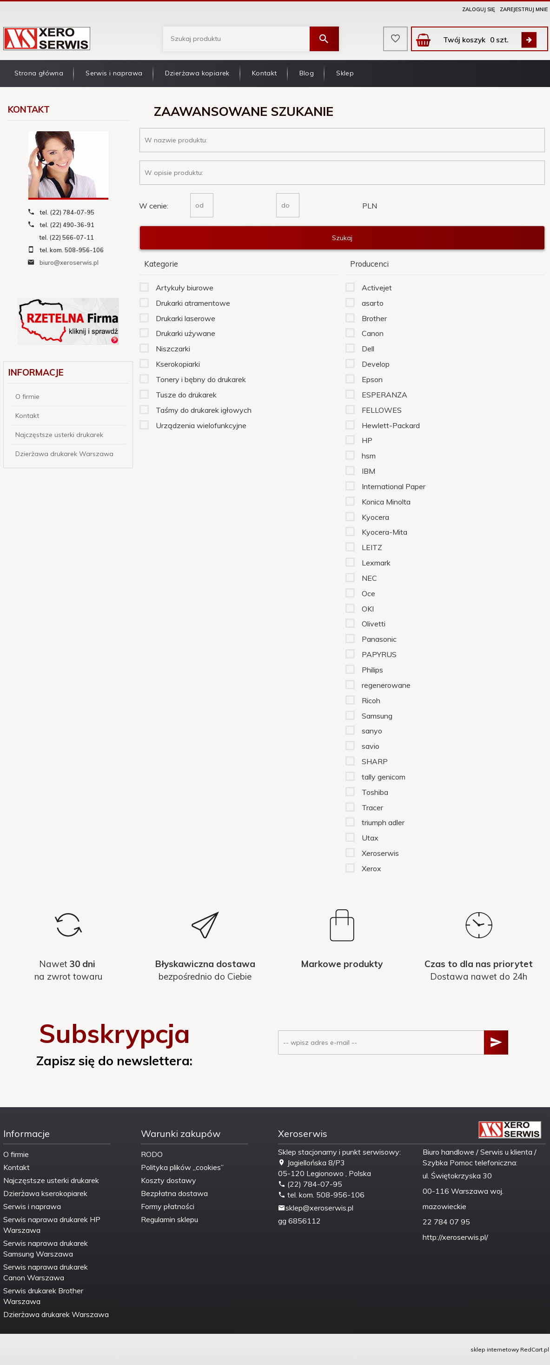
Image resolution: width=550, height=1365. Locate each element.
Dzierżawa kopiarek (197, 73)
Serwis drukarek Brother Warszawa (43, 1296)
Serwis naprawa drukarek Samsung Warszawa (45, 1248)
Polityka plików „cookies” (182, 1167)
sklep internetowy (494, 1349)
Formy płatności (167, 1206)
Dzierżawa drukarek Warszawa (64, 454)
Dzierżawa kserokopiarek (45, 1193)
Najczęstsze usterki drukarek (59, 434)
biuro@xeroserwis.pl (69, 262)
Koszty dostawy (168, 1180)
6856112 (304, 1220)
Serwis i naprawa (114, 73)
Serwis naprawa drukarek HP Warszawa (51, 1225)
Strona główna (38, 73)
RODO (152, 1154)
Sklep (345, 73)
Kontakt (264, 73)
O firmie (27, 396)
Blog (306, 73)
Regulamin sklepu (169, 1219)
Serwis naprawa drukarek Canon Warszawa (45, 1272)
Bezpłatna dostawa (174, 1193)
